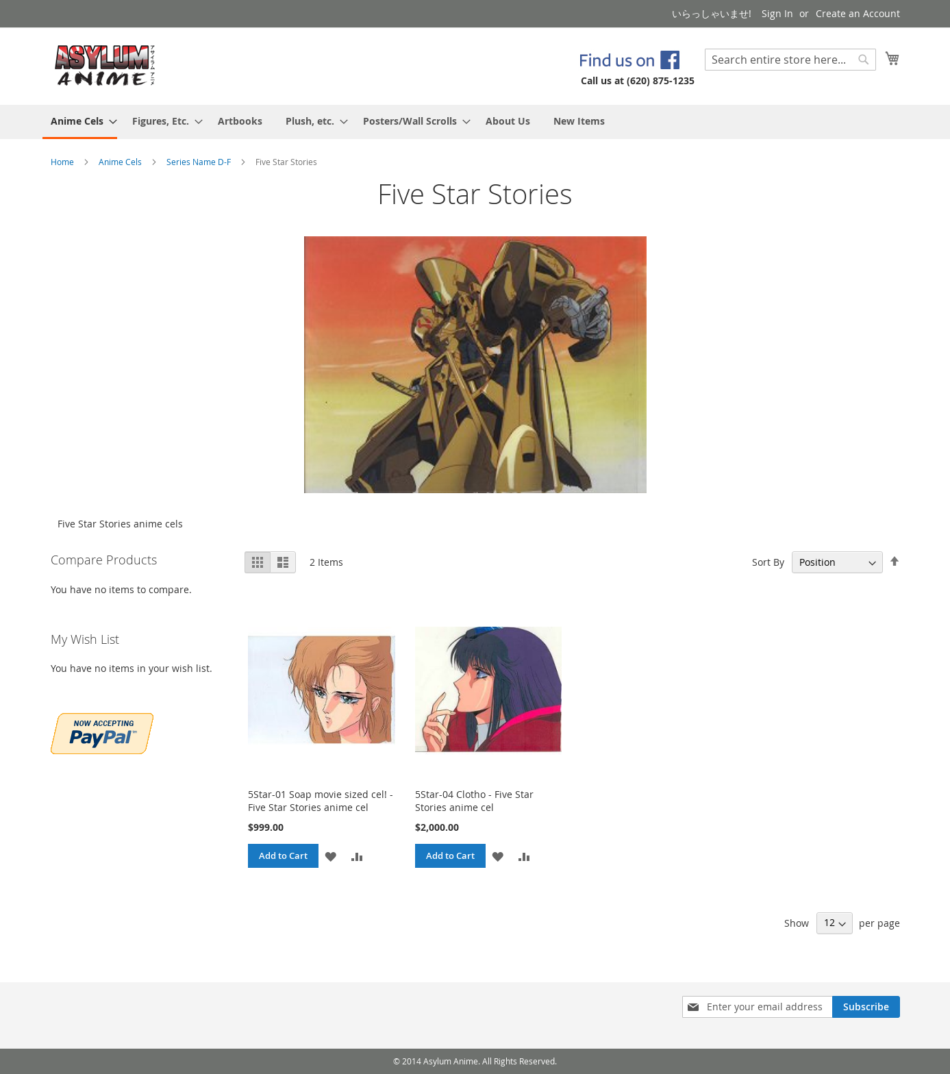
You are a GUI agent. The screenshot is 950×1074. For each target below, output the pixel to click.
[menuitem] (79, 122)
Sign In (777, 13)
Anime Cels (121, 161)
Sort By (768, 562)
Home (63, 161)
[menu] (475, 122)
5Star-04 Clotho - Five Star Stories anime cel (474, 801)
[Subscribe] (866, 1007)
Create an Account (858, 13)
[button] (330, 856)
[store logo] (105, 65)
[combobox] (790, 60)
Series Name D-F (199, 161)
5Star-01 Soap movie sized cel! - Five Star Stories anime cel (320, 801)
